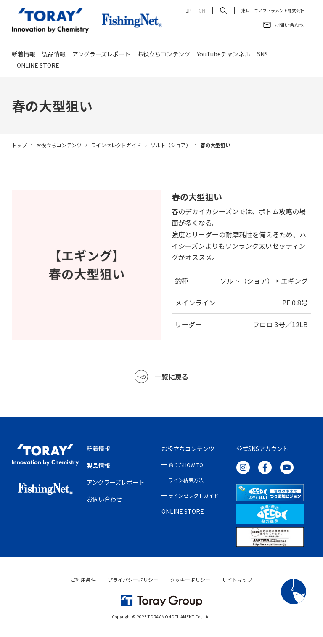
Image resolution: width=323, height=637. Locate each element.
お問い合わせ (104, 499)
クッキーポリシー (190, 579)
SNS (262, 55)
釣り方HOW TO (185, 464)
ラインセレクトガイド (116, 145)
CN (202, 10)
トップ (19, 145)
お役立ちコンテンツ (163, 55)
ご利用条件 (83, 579)
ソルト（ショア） (171, 145)
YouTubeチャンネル (223, 55)
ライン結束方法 (186, 479)
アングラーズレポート (101, 55)
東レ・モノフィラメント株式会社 (272, 10)
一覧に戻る (161, 376)
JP (189, 10)
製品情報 (54, 55)
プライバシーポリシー (133, 579)
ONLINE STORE (38, 67)
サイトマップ (237, 579)
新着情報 (23, 55)
